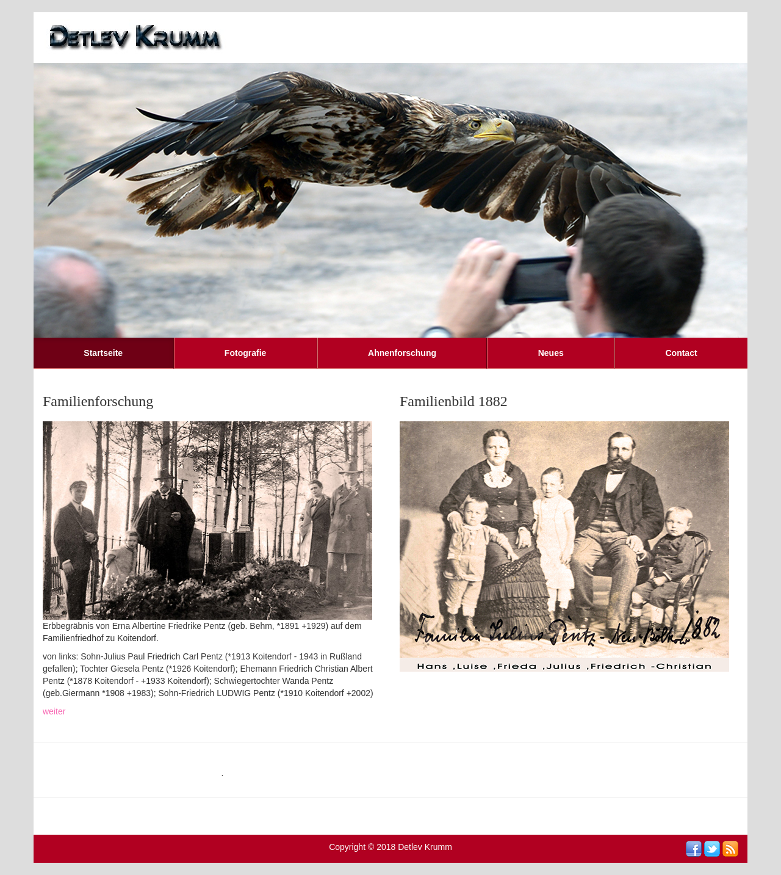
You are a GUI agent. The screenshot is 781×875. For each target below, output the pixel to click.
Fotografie (245, 353)
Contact (681, 353)
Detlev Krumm (425, 847)
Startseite (103, 353)
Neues (551, 353)
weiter (54, 711)
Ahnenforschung (402, 353)
